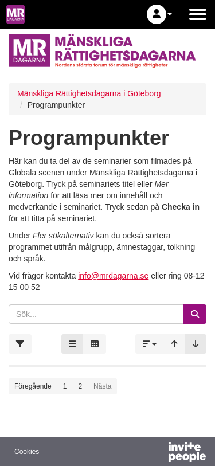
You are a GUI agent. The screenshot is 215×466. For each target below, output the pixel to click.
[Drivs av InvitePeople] (157, 453)
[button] (159, 14)
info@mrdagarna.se (113, 275)
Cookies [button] (26, 452)
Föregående (33, 386)
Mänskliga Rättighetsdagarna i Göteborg (89, 93)
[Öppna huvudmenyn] (198, 14)
